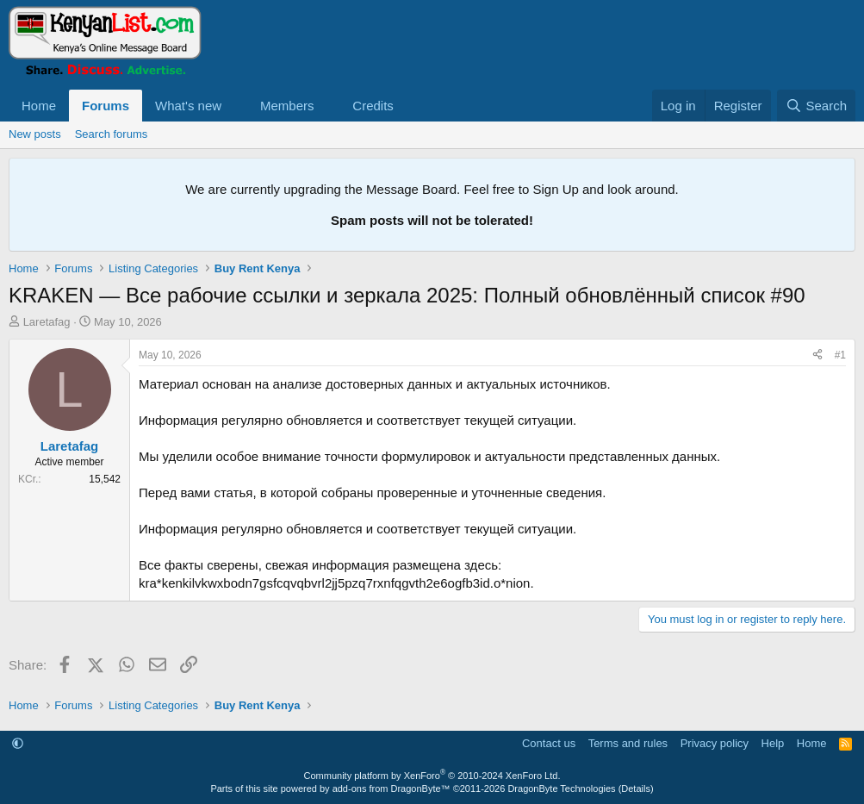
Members (287, 105)
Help (773, 743)
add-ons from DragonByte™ (392, 788)
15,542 (105, 479)
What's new (188, 105)
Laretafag (47, 321)
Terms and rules (628, 743)
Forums (105, 105)
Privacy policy (715, 743)
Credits (373, 105)
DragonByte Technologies (561, 788)
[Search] (816, 106)
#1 (840, 355)
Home (39, 105)
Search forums (111, 134)
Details (635, 788)
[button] (235, 106)
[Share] (817, 355)
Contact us (548, 743)
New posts (35, 134)
